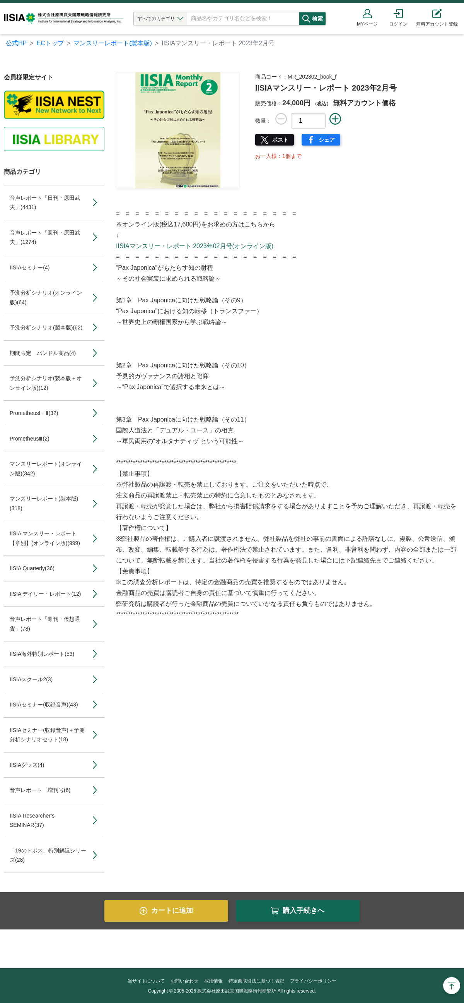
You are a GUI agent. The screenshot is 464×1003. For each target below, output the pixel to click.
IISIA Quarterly (32, 568)
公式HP (16, 43)
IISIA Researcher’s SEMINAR (32, 820)
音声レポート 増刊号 (40, 790)
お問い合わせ (184, 981)
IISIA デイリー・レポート (45, 594)
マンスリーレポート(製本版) (112, 43)
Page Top (451, 985)
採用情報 (213, 981)
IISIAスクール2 (31, 679)
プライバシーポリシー (313, 981)
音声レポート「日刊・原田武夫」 (45, 203)
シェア (327, 140)
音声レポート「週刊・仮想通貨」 (45, 624)
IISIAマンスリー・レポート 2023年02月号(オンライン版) (194, 246)
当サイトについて (146, 981)
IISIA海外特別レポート (42, 654)
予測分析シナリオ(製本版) (46, 327)
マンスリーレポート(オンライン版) (46, 469)
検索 (323, 18)
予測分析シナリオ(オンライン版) (46, 297)
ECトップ (50, 43)
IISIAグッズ (27, 765)
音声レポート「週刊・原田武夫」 (45, 237)
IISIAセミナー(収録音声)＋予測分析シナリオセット (47, 735)
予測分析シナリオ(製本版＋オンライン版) (46, 383)
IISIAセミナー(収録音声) (44, 704)
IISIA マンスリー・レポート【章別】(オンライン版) (45, 538)
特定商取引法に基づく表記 (256, 981)
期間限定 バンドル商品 (43, 353)
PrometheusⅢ (29, 438)
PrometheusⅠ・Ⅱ (34, 413)
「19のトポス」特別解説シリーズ (48, 855)
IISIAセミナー (29, 267)
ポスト (280, 140)
